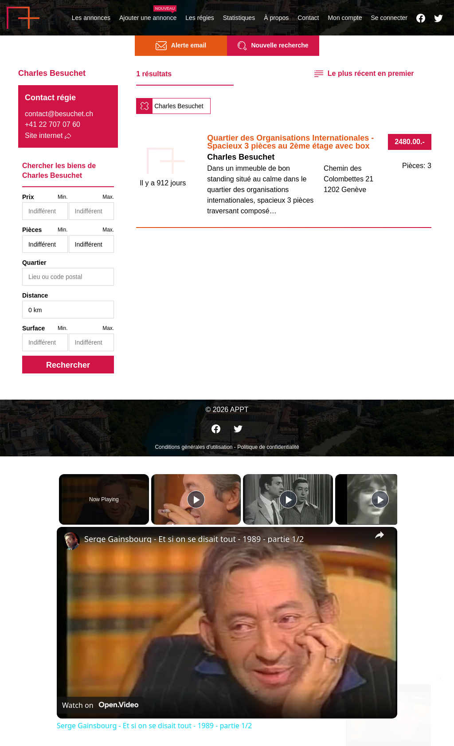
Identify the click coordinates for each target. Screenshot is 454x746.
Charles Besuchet (179, 106)
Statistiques (239, 17)
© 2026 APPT (226, 409)
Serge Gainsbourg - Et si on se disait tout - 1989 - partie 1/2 (194, 539)
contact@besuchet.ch (59, 114)
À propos (276, 17)
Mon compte (345, 17)
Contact (308, 17)
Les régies (199, 17)
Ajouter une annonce (147, 17)
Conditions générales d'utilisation (193, 447)
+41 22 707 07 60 (52, 124)
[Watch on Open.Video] (100, 705)
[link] (71, 541)
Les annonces (91, 17)
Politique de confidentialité (268, 447)
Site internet (44, 135)
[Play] (286, 499)
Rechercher (68, 365)
